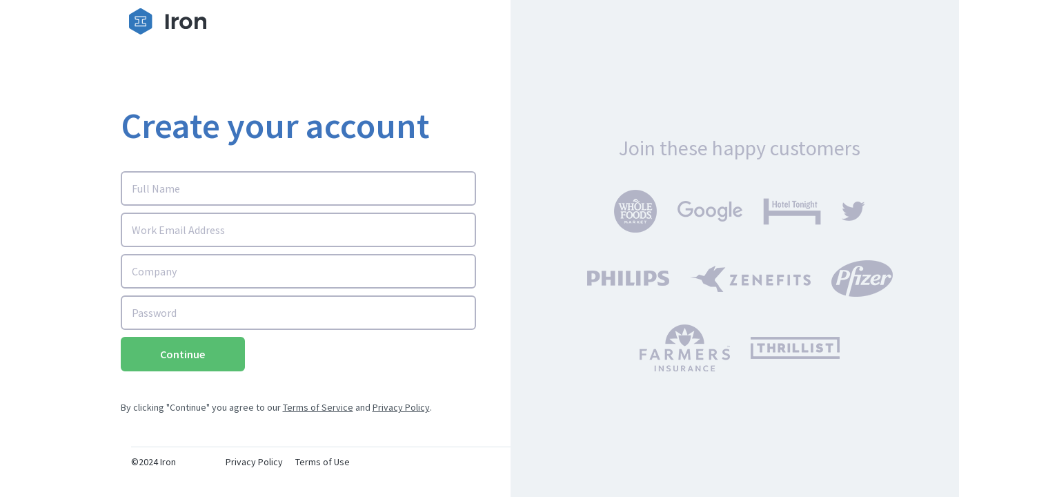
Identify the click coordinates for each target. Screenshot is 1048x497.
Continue (182, 354)
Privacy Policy (401, 407)
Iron (168, 462)
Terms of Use (322, 462)
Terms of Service (318, 407)
